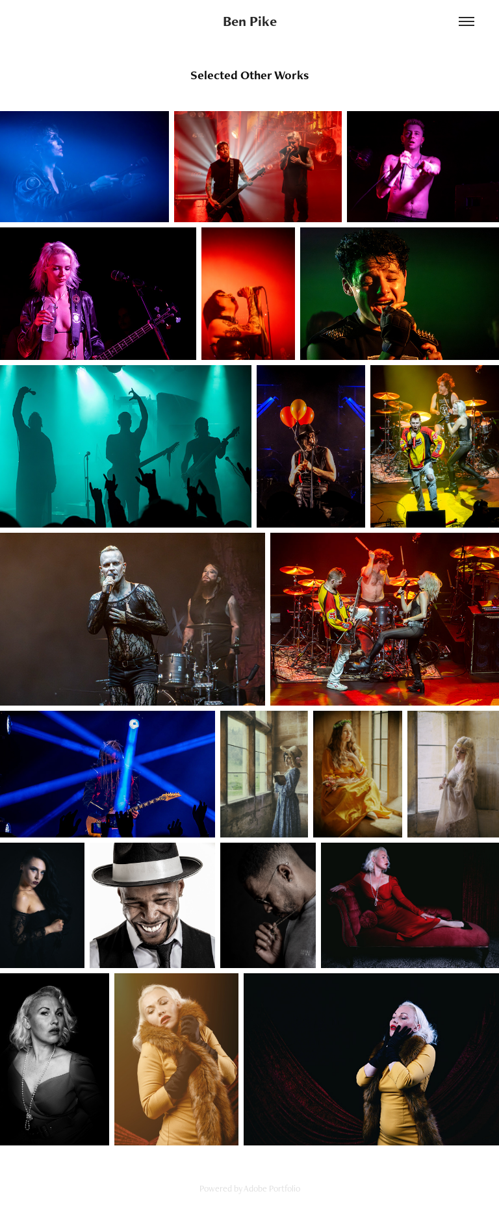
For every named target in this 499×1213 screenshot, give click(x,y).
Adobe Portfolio (272, 1188)
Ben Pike (250, 21)
